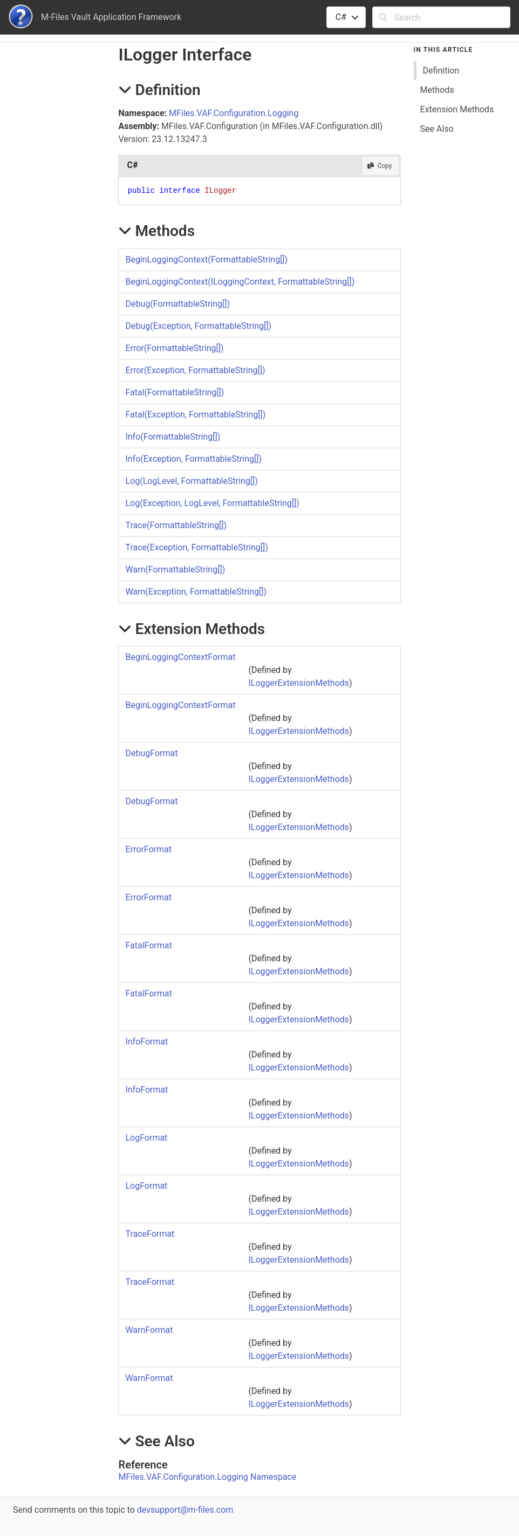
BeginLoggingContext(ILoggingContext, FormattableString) (239, 282)
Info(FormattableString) (172, 437)
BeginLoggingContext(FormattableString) (206, 259)
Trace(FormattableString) (176, 525)
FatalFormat (148, 945)
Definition (441, 70)
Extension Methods (457, 109)
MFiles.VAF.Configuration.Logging (233, 113)
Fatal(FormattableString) (174, 392)
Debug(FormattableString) (177, 304)
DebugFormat (151, 753)
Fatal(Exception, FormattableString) (195, 414)
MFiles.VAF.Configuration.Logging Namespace (207, 1477)
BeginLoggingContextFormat (180, 657)
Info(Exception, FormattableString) (193, 459)
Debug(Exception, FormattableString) (198, 326)
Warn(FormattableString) (175, 569)
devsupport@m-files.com (185, 1510)
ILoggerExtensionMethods (298, 683)
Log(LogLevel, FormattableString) (191, 481)
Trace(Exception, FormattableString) (196, 547)
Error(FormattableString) (174, 348)
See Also (437, 129)
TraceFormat (149, 1234)
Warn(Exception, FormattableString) (196, 592)
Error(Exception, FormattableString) (195, 370)
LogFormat (146, 1138)
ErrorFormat (148, 849)
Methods (437, 90)
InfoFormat (146, 1041)
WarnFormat (149, 1330)
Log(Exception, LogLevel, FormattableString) (212, 503)
